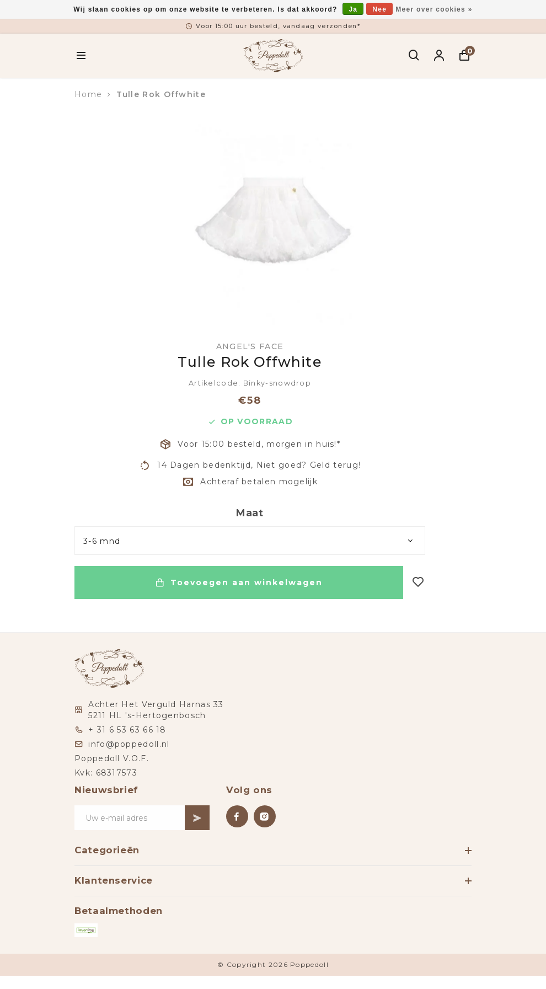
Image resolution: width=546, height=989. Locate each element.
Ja (353, 9)
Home (88, 94)
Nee (379, 9)
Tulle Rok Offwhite (161, 94)
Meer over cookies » (433, 9)
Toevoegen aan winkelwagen (239, 582)
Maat (250, 513)
